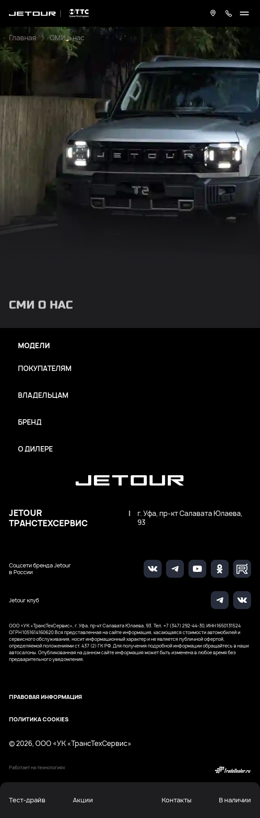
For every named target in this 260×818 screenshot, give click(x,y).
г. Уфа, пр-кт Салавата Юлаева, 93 (190, 518)
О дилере (35, 449)
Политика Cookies (38, 719)
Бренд (30, 422)
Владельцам (43, 395)
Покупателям (45, 368)
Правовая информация (45, 697)
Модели (34, 345)
